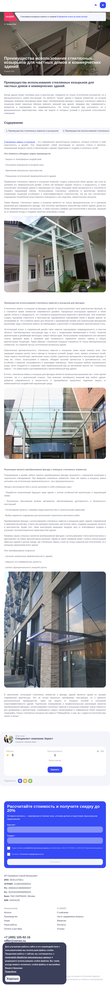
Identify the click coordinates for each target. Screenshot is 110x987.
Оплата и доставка (13, 929)
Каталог (7, 912)
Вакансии (61, 921)
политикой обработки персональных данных (28, 957)
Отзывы (61, 929)
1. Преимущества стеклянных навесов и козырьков (32, 131)
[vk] (20, 781)
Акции (7, 921)
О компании (62, 912)
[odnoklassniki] (25, 781)
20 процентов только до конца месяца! (72, 17)
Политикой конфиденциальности (32, 854)
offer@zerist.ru (15, 941)
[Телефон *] (55, 840)
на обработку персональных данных (36, 848)
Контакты (61, 925)
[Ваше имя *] (55, 830)
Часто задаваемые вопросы (70, 916)
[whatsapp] (30, 781)
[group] (105, 976)
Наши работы (10, 925)
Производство (10, 916)
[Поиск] (96, 5)
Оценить (55, 770)
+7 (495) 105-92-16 (17, 937)
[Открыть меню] (103, 5)
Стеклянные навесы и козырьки (19, 142)
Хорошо (13, 978)
